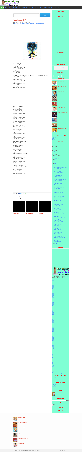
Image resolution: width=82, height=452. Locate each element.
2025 (54, 145)
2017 (54, 245)
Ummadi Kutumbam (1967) (59, 222)
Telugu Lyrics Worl (60, 67)
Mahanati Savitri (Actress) (58, 193)
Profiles (50, 7)
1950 (53, 286)
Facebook (54, 137)
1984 (53, 324)
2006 (53, 349)
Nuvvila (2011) (56, 165)
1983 (53, 323)
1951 (53, 287)
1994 (53, 336)
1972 (53, 311)
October (56, 158)
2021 (54, 150)
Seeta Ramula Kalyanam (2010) (60, 187)
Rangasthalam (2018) (58, 197)
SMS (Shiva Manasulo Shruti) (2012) (60, 167)
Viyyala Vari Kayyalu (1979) (59, 213)
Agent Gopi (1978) (57, 233)
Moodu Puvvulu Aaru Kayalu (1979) (60, 179)
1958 (53, 295)
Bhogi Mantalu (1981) (58, 232)
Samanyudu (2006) (57, 171)
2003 (53, 346)
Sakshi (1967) (56, 208)
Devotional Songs (16, 7)
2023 (54, 147)
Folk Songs (24, 7)
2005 (53, 348)
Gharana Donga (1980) (58, 176)
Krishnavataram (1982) (58, 175)
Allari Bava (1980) (57, 205)
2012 (53, 356)
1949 (53, 285)
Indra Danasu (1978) (58, 225)
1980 (53, 320)
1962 (53, 300)
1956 (53, 293)
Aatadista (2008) (57, 189)
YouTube (54, 139)
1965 (53, 303)
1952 (53, 288)
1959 (53, 296)
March (55, 163)
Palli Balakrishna (60, 392)
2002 (53, 345)
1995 (53, 337)
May (55, 160)
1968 (53, 306)
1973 (53, 312)
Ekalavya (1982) (57, 207)
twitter (53, 385)
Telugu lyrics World (22, 450)
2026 (54, 143)
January (55, 243)
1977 (53, 317)
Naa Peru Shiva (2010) (58, 241)
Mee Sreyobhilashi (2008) (61, 123)
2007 (53, 350)
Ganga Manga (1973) (58, 177)
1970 (53, 309)
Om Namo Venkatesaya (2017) (62, 86)
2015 (53, 359)
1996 (53, 338)
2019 (54, 153)
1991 (53, 332)
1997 (53, 339)
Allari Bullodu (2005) (57, 191)
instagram (54, 386)
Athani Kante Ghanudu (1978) (59, 236)
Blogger (62, 373)
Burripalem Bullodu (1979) (59, 227)
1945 (53, 280)
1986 (53, 327)
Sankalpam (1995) (57, 168)
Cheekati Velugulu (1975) (58, 234)
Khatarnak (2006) (57, 181)
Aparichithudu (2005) (61, 81)
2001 (53, 344)
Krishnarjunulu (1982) (58, 215)
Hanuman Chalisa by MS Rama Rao (62, 102)
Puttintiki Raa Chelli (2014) (61, 107)
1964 (53, 302)
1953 (53, 289)
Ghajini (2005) (60, 117)
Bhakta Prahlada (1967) (61, 91)
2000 (53, 343)
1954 (53, 290)
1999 (53, 341)
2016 (53, 361)
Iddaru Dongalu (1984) (58, 219)
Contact (45, 7)
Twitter (53, 138)
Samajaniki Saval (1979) (58, 180)
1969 (53, 307)
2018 (54, 154)
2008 (53, 352)
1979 (53, 319)
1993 (53, 335)
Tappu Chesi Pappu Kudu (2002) (60, 217)
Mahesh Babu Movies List (59, 201)
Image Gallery (38, 7)
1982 (53, 322)
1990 (53, 331)
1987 (53, 328)
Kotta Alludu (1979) (57, 229)
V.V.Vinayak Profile (57, 195)
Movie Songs (8, 7)
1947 (53, 283)
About (55, 7)
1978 (53, 318)
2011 (53, 355)
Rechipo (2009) (57, 188)
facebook (54, 384)
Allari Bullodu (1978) (57, 209)
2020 (54, 151)
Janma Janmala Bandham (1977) (60, 211)
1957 (53, 294)
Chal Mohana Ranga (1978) (59, 220)
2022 (54, 149)
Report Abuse (54, 133)
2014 (53, 358)
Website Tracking (55, 13)
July (55, 159)
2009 (53, 353)
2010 (53, 354)
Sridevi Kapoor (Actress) (58, 172)
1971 (53, 310)
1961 (53, 298)
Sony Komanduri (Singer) (58, 192)
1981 (53, 321)
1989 (53, 330)
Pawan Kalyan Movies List (59, 204)
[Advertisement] (32, 34)
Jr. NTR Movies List (57, 200)
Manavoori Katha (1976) (58, 212)
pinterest (53, 387)
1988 (53, 329)
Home (2, 7)
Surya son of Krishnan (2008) (62, 96)
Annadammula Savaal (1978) (59, 238)
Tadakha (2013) (57, 185)
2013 (53, 357)
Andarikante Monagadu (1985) (59, 237)
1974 (53, 313)
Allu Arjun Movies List (58, 199)
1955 (53, 292)
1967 (53, 305)
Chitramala (31, 7)
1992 (53, 333)
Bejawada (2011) (57, 184)
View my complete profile (60, 393)
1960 (53, 297)
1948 (53, 284)
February (56, 164)
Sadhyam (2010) (57, 169)
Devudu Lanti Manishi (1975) (59, 173)
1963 (53, 301)
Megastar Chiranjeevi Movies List (62, 112)
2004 (53, 347)
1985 (53, 326)
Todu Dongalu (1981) (58, 228)
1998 (53, 340)
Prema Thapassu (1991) (19, 20)
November (56, 156)
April (55, 162)
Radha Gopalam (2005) (58, 183)
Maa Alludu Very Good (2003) (59, 196)
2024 (54, 146)
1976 (53, 315)
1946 (53, 281)
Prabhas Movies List (58, 203)
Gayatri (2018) (56, 240)
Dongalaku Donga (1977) (58, 221)
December (56, 155)
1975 (53, 314)
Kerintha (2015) (57, 216)
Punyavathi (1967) (57, 224)
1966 (53, 304)
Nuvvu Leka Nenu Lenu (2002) (62, 128)
